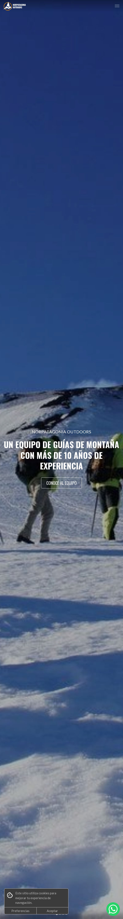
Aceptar (52, 911)
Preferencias (20, 911)
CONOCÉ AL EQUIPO (61, 483)
